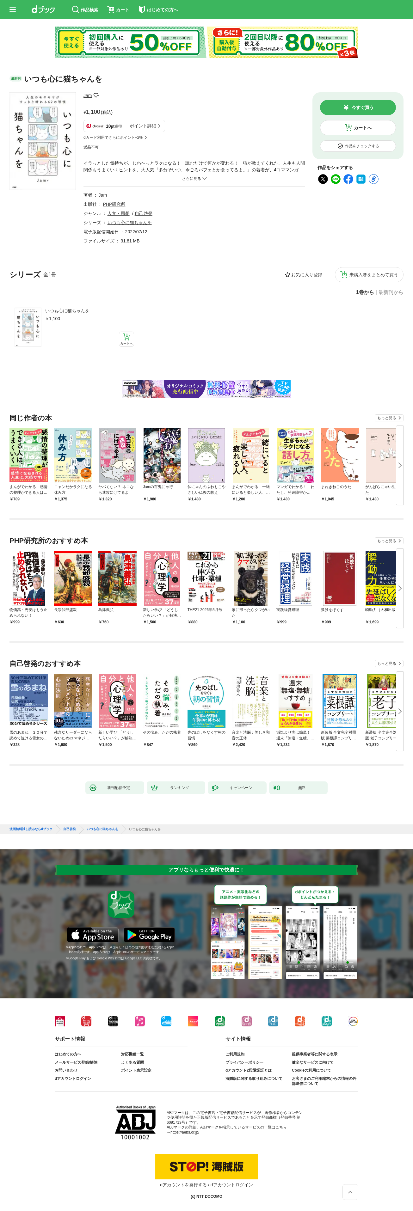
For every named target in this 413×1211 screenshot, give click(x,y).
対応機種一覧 (132, 1054)
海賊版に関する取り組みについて (253, 1078)
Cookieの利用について (311, 1070)
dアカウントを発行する (183, 1184)
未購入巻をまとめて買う (373, 274)
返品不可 (91, 147)
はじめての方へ (68, 1054)
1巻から (365, 292)
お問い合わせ (66, 1070)
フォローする (96, 95)
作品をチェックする (362, 146)
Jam (87, 95)
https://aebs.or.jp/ (184, 1132)
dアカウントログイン (73, 1078)
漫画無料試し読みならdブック (30, 829)
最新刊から (391, 292)
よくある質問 (132, 1062)
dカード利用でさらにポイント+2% (113, 137)
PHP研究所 (114, 204)
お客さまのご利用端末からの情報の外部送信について (324, 1081)
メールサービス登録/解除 (76, 1062)
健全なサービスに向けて (313, 1062)
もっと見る (386, 418)
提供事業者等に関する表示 (314, 1054)
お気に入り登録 (306, 274)
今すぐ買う (363, 107)
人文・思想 (119, 213)
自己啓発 (143, 213)
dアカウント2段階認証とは (248, 1070)
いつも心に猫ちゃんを (67, 310)
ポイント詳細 (143, 125)
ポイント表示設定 (136, 1070)
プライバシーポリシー (244, 1062)
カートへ (363, 127)
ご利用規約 (234, 1054)
